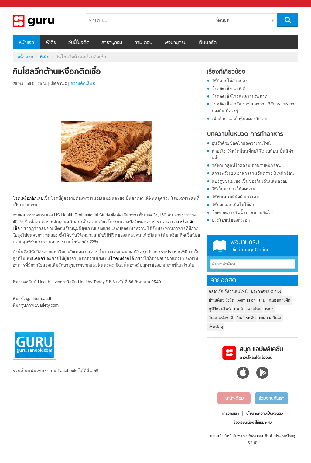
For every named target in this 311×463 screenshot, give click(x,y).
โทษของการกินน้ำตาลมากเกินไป (242, 212)
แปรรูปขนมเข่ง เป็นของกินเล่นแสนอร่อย (249, 181)
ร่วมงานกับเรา (271, 398)
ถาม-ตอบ (143, 43)
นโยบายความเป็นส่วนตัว (264, 414)
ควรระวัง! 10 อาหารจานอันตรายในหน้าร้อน (253, 173)
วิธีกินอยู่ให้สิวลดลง (230, 80)
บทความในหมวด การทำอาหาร (245, 134)
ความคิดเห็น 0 (82, 83)
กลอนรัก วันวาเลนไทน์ (228, 291)
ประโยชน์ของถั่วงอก (231, 220)
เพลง (269, 309)
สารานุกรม (111, 43)
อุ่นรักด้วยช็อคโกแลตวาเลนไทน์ (241, 143)
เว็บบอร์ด (208, 43)
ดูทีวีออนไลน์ (220, 309)
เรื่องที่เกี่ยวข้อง (226, 72)
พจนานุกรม (175, 43)
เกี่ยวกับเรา (230, 414)
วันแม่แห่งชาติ (221, 318)
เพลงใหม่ (254, 309)
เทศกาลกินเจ (270, 318)
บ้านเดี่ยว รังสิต (221, 300)
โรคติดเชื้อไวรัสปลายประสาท (239, 96)
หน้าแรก (26, 43)
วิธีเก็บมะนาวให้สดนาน (233, 188)
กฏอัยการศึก (279, 300)
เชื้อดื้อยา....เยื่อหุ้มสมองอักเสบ (239, 118)
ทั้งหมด (222, 20)
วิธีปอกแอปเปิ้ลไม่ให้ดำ (233, 204)
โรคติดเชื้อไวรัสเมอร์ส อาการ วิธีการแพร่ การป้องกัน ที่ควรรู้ (254, 107)
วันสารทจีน (246, 318)
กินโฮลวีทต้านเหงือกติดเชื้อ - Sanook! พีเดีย (45, 21)
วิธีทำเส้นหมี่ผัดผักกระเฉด (235, 196)
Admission (247, 300)
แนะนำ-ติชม (234, 398)
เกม (262, 300)
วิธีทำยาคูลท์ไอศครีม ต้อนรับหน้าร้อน (246, 165)
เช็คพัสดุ (216, 326)
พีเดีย (51, 43)
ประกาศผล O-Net (266, 291)
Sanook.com (18, 4)
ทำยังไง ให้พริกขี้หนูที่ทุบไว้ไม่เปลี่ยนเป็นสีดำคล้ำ (252, 154)
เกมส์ (238, 309)
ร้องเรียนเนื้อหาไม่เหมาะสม (253, 423)
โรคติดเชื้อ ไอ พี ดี (228, 88)
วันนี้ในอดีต (78, 43)
